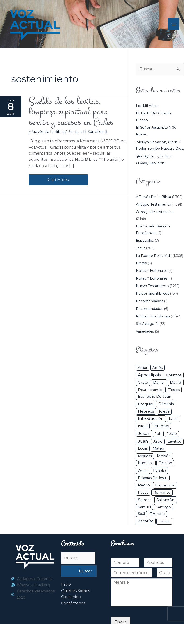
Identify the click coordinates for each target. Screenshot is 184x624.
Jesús (140, 248)
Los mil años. (147, 106)
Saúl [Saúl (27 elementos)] (141, 514)
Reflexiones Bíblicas (153, 316)
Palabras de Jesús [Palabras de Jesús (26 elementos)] (152, 478)
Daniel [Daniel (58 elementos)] (159, 382)
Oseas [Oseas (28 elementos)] (143, 471)
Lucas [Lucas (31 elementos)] (143, 448)
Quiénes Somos (75, 591)
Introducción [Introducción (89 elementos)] (151, 418)
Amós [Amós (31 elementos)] (157, 367)
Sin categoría (147, 324)
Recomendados (149, 301)
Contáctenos (73, 603)
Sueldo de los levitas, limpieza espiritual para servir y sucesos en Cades (71, 111)
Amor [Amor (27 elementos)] (142, 367)
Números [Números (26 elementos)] (145, 463)
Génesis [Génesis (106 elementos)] (166, 403)
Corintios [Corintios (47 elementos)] (173, 375)
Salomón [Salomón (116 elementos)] (165, 500)
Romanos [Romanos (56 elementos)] (161, 492)
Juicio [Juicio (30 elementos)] (158, 441)
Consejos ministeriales (154, 212)
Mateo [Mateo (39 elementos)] (158, 448)
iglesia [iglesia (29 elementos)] (164, 411)
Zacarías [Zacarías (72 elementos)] (145, 521)
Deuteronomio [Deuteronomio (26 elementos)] (150, 390)
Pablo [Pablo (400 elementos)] (159, 470)
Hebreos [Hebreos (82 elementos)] (146, 411)
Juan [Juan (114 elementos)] (143, 441)
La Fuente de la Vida (154, 256)
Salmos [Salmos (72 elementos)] (144, 500)
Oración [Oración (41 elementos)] (165, 463)
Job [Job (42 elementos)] (158, 434)
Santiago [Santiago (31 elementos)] (163, 507)
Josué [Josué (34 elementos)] (172, 434)
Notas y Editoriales (151, 271)
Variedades (145, 331)
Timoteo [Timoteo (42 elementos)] (157, 514)
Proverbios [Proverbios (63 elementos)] (165, 485)
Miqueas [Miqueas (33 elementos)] (145, 456)
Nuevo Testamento (152, 286)
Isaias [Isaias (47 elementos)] (173, 418)
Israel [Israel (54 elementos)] (143, 426)
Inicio (66, 584)
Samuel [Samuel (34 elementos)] (144, 507)
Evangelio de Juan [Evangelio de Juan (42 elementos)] (154, 396)
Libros (141, 263)
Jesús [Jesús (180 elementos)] (144, 433)
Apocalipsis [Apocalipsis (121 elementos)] (149, 374)
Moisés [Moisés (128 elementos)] (164, 456)
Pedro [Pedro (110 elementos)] (144, 485)
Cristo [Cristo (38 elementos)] (143, 382)
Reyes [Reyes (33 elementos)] (143, 492)
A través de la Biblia (46, 131)
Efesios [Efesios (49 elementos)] (173, 389)
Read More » (58, 178)
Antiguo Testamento (153, 204)
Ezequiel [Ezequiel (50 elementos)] (145, 404)
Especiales (145, 240)
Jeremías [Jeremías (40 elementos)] (161, 426)
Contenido (71, 597)
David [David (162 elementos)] (175, 382)
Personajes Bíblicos (152, 293)
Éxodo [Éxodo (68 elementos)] (164, 521)
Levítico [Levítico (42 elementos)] (174, 441)
